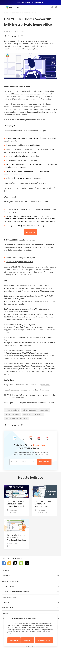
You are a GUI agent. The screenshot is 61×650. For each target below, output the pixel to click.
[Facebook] (5, 36)
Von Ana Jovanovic (14, 546)
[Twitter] (8, 36)
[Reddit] (15, 36)
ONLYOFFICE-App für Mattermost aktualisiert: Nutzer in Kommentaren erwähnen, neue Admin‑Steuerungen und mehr (44, 503)
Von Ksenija (20, 31)
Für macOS (15, 563)
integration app (50, 209)
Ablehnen (14, 640)
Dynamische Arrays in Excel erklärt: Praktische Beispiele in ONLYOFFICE (16, 537)
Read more (45, 385)
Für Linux (9, 563)
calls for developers (28, 267)
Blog (6, 13)
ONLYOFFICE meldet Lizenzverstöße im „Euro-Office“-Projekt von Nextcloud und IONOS (16, 503)
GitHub (17, 345)
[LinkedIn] (12, 36)
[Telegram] (18, 36)
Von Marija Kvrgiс (42, 512)
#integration (44, 410)
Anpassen (27, 640)
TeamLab (35, 13)
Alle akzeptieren (44, 640)
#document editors (12, 410)
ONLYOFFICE (25, 13)
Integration (14, 13)
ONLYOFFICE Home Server (20, 209)
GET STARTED (30, 232)
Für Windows (4, 563)
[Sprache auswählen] (57, 7)
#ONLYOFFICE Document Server (16, 419)
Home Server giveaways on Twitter (19, 262)
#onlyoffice (27, 414)
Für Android (21, 563)
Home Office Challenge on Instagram (20, 257)
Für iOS (27, 563)
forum (28, 345)
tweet (52, 403)
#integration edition (12, 414)
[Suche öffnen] (52, 7)
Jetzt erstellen (44, 462)
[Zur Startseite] (12, 7)
